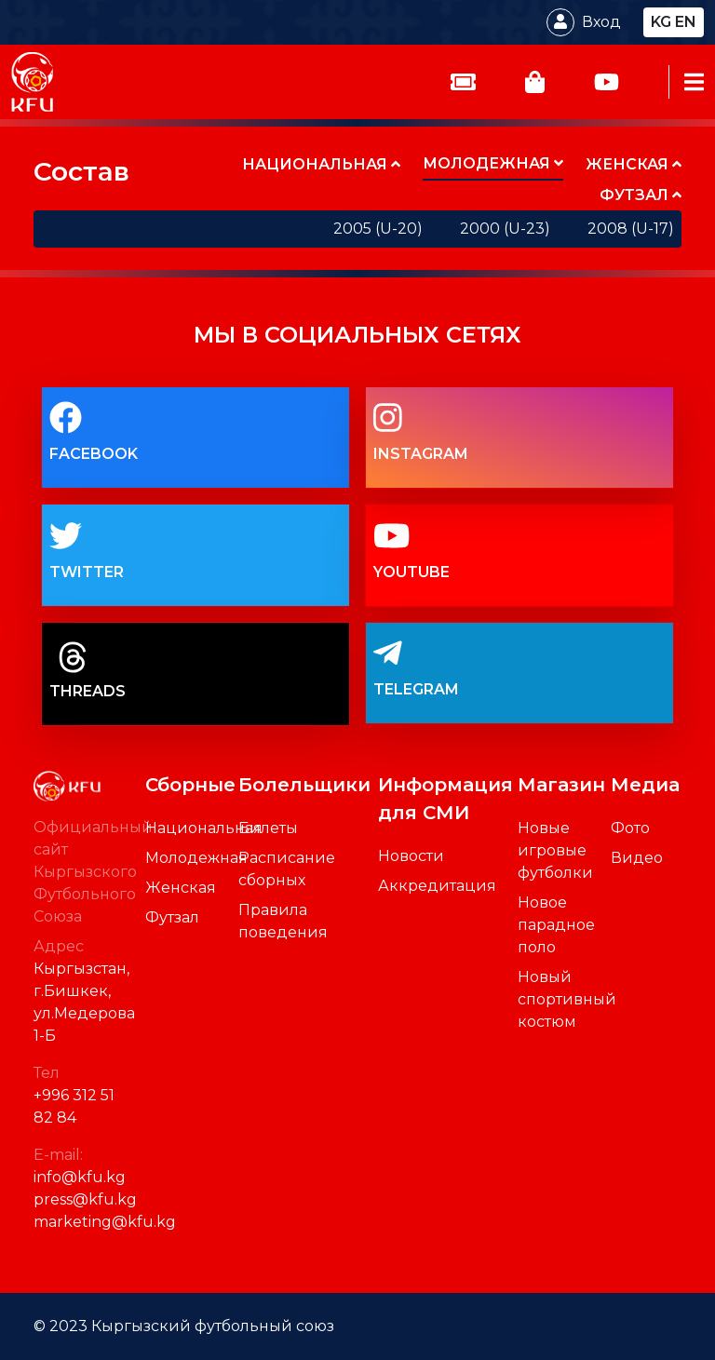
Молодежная (196, 858)
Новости (411, 856)
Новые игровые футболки (555, 850)
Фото (630, 828)
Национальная (204, 828)
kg (661, 22)
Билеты (268, 828)
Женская (180, 887)
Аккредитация (437, 886)
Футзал (172, 917)
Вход (601, 22)
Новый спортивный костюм (567, 999)
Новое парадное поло (556, 925)
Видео (637, 858)
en (685, 22)
